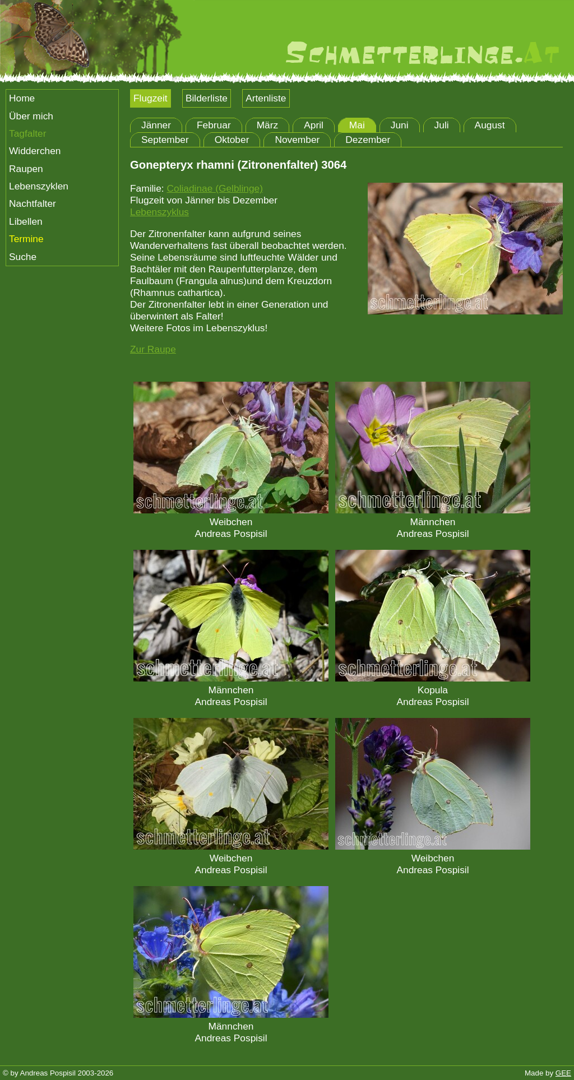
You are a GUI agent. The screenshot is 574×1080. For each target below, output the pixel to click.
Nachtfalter (32, 203)
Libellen (26, 221)
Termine (26, 238)
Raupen (26, 168)
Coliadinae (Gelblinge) (214, 188)
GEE (563, 1073)
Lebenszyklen (38, 186)
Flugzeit (150, 98)
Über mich (31, 116)
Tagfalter (27, 133)
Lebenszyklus (159, 211)
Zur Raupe (153, 349)
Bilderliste (207, 98)
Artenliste (266, 98)
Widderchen (35, 150)
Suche (22, 256)
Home (22, 98)
